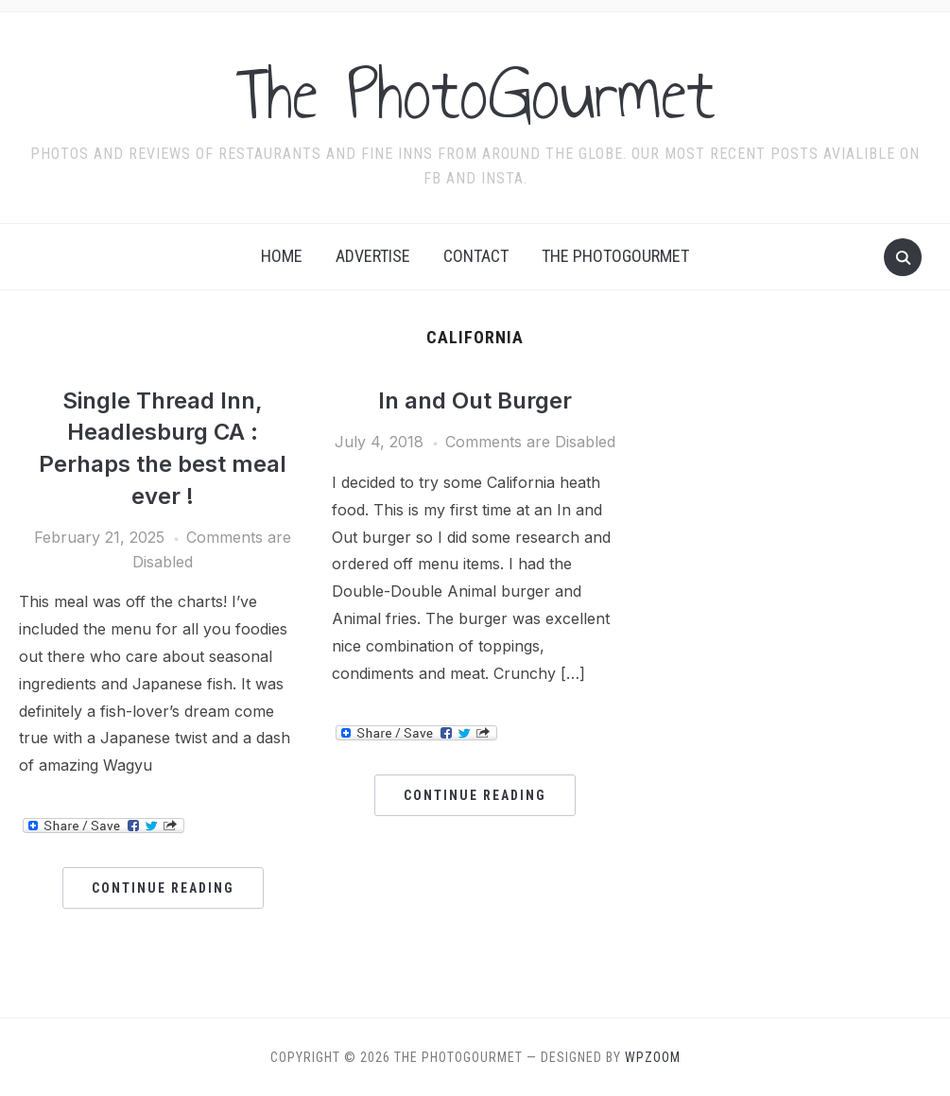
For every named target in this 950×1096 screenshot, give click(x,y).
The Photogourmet (615, 256)
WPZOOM (653, 1057)
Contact (476, 256)
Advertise (373, 256)
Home (281, 256)
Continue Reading (163, 888)
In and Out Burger (475, 400)
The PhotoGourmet (475, 93)
